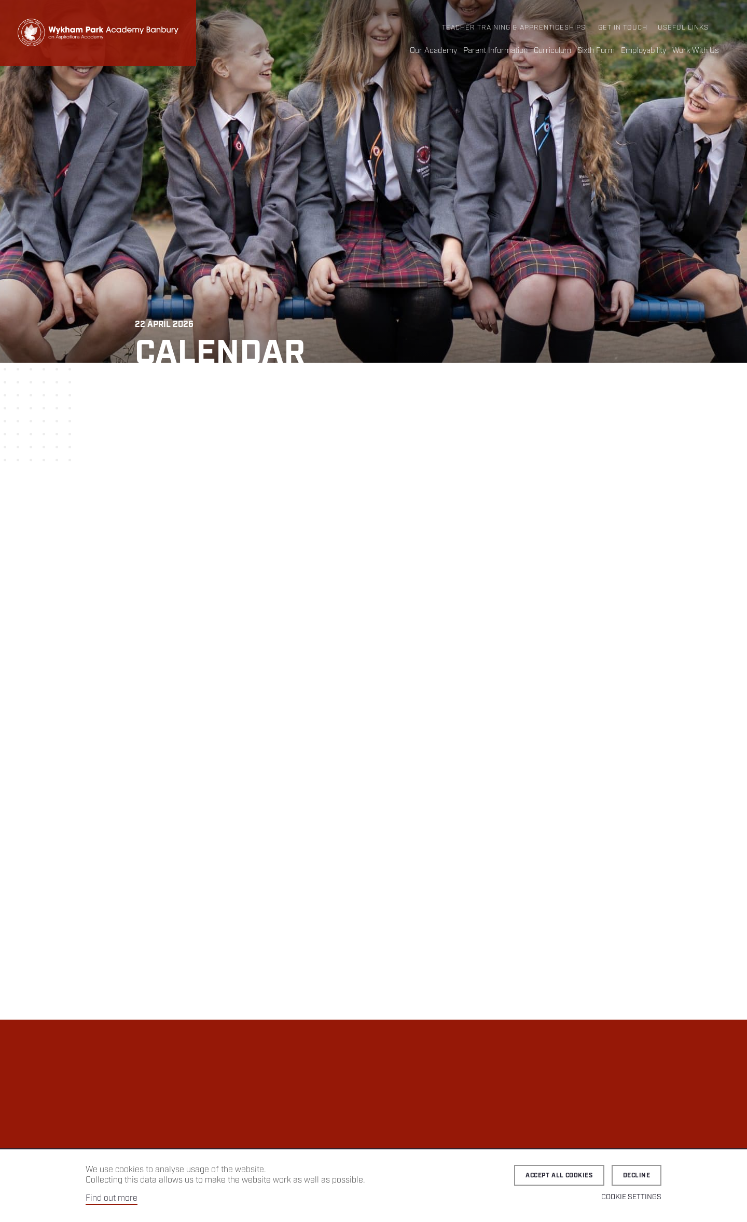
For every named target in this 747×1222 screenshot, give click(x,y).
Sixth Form (596, 51)
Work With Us (695, 51)
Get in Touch (622, 27)
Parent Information (495, 51)
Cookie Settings (631, 1197)
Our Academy (433, 51)
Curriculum (552, 51)
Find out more (111, 1198)
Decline (636, 1175)
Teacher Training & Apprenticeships (514, 27)
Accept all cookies (559, 1175)
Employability (643, 51)
